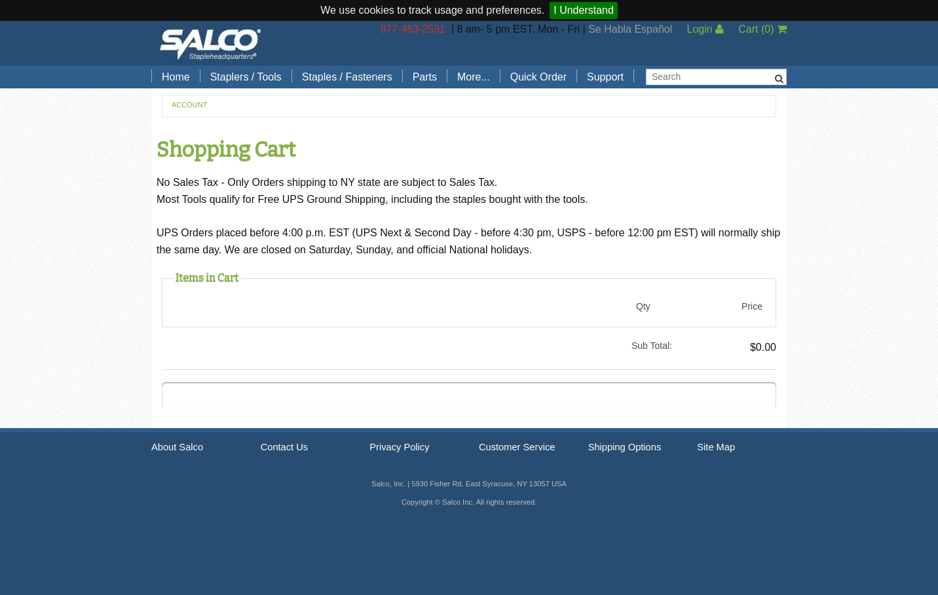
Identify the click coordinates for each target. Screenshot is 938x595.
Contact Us (285, 447)
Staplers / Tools (246, 76)
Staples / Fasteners (347, 76)
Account (189, 105)
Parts (425, 76)
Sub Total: (651, 345)
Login (705, 29)
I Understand (583, 10)
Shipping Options (625, 447)
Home (176, 76)
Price (751, 306)
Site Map (716, 447)
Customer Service (517, 447)
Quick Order (538, 76)
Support (605, 76)
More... (473, 76)
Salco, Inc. (210, 43)
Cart (762, 29)
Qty (643, 306)
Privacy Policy (399, 447)
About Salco (177, 447)
